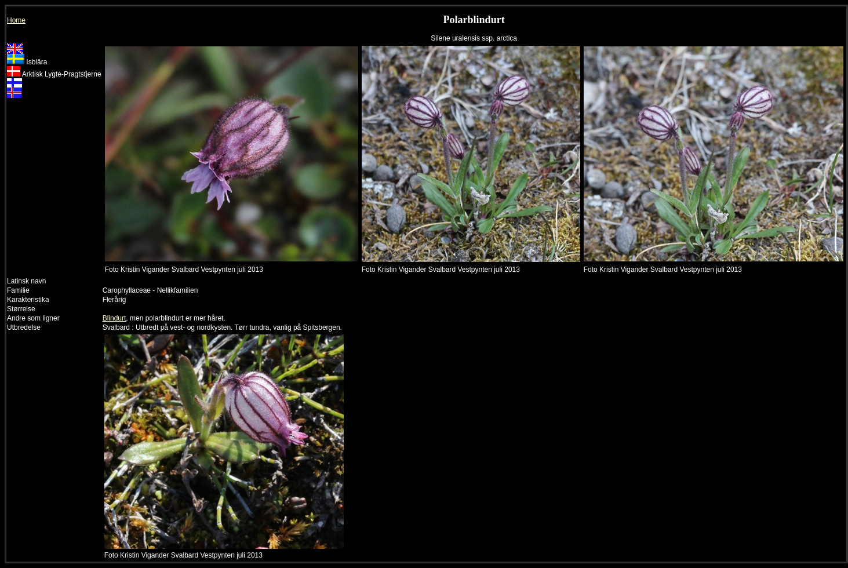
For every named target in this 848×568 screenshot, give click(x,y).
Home (16, 20)
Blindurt (114, 318)
